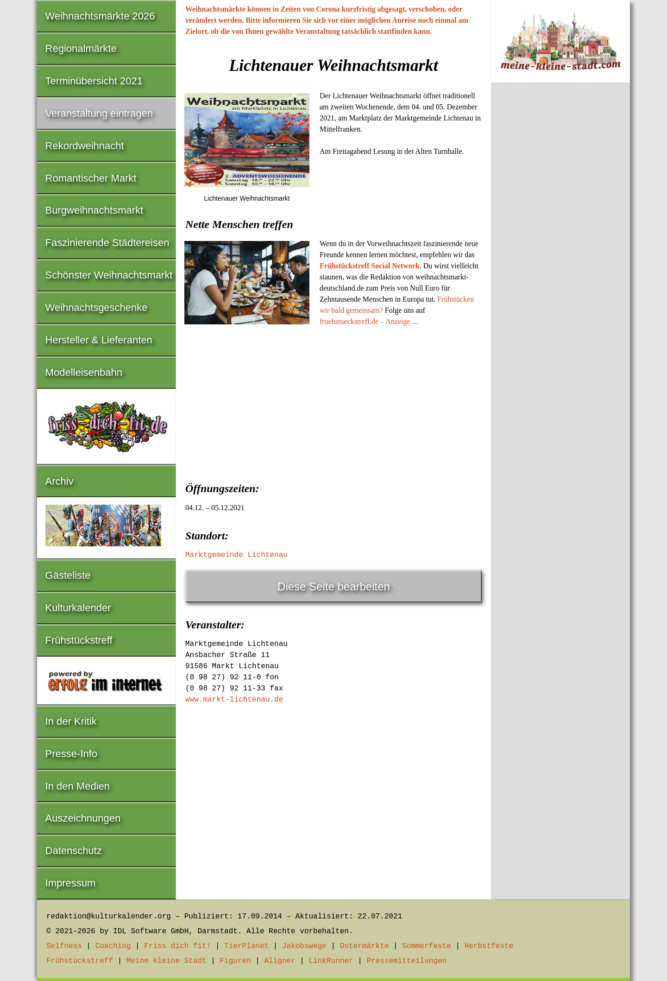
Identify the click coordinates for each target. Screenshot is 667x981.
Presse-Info (71, 753)
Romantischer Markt (91, 178)
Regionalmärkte (81, 48)
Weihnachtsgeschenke (96, 307)
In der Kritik (71, 721)
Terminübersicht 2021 (94, 81)
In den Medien (77, 786)
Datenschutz (73, 850)
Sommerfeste (426, 946)
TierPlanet (246, 946)
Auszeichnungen (83, 818)
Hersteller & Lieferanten (98, 340)
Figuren (235, 961)
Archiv (59, 481)
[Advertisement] (333, 401)
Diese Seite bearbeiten (333, 586)
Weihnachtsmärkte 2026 (100, 16)
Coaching (113, 946)
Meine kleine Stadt (166, 961)
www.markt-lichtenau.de (234, 700)
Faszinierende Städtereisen (107, 242)
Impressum (70, 883)
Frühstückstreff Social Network (370, 266)
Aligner (280, 961)
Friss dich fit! (177, 946)
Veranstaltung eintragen (99, 113)
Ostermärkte (364, 946)
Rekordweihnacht (84, 146)
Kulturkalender (78, 608)
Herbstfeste (489, 946)
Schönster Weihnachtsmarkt (109, 275)
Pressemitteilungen (406, 961)
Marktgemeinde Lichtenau (236, 555)
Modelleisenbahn (83, 372)
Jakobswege (304, 946)
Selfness (64, 946)
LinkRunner (331, 961)
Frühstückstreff (79, 640)
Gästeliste (68, 575)
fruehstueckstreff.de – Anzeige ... (369, 321)
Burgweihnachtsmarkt (94, 210)
